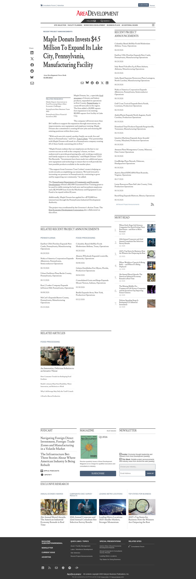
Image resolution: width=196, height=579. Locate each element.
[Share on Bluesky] (33, 77)
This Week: (136, 460)
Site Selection (75, 553)
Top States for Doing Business (110, 559)
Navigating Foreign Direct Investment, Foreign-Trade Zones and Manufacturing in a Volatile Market (58, 443)
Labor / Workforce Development (82, 549)
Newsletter (47, 548)
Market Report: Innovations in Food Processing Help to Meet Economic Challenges (56, 104)
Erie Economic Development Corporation (66, 210)
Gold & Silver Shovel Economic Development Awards (110, 546)
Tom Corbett (82, 138)
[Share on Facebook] (33, 65)
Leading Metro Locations (108, 556)
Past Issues (111, 431)
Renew (152, 5)
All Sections (153, 25)
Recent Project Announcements (57, 31)
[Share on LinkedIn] (33, 52)
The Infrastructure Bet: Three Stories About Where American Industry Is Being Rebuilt (58, 459)
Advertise (60, 5)
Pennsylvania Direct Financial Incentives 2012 (56, 115)
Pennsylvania (92, 103)
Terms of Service (116, 577)
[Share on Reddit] (33, 71)
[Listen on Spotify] (59, 474)
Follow (91, 21)
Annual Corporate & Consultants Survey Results (111, 551)
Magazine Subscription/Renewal (52, 542)
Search (105, 21)
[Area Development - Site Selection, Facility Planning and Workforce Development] (98, 13)
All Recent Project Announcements (127, 204)
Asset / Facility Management (80, 546)
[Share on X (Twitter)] (33, 59)
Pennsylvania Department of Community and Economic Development (74, 183)
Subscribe (143, 5)
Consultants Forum (49, 5)
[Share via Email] (33, 83)
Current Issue (48, 552)
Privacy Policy (105, 577)
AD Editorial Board (130, 25)
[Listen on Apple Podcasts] (59, 470)
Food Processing (85, 238)
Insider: (135, 455)
